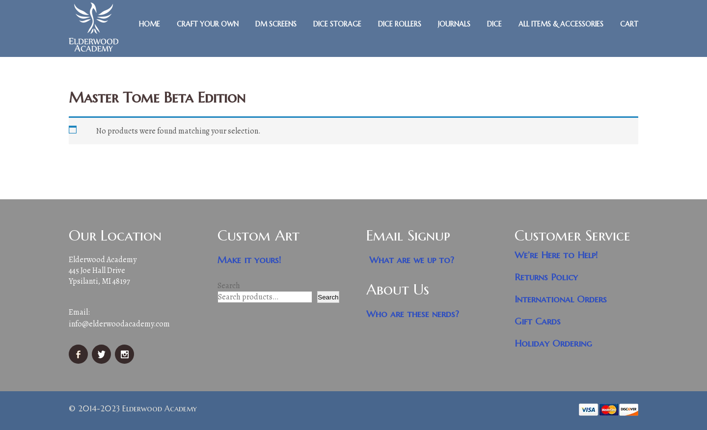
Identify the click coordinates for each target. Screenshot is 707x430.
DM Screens (276, 24)
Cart (629, 24)
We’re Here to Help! (556, 255)
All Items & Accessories (560, 24)
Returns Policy (546, 277)
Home (149, 24)
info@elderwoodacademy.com (119, 324)
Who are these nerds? (412, 314)
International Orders (561, 299)
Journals (454, 24)
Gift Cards (538, 321)
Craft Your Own (208, 24)
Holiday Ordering (553, 343)
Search (229, 285)
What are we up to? (411, 260)
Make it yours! (249, 260)
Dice (494, 24)
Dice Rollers (399, 24)
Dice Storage (337, 24)
